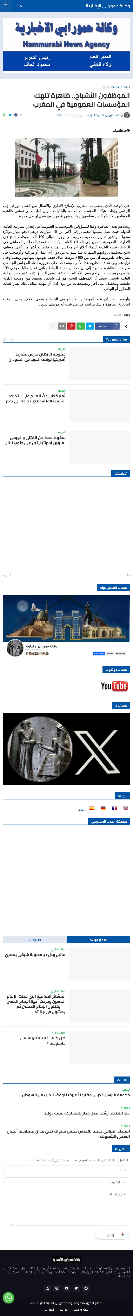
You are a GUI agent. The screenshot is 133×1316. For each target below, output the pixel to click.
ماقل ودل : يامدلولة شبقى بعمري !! (35, 957)
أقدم (8, 575)
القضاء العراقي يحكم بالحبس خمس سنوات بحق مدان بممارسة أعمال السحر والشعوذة (68, 1134)
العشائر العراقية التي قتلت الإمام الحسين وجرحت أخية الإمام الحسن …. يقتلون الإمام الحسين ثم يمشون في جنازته (36, 1004)
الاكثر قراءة (98, 940)
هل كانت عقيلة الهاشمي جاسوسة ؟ (43, 1040)
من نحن (63, 1310)
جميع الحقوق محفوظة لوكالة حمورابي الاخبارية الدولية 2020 (65, 1303)
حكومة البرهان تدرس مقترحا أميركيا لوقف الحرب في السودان (37, 357)
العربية (105, 87)
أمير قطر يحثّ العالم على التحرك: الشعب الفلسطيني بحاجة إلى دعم (36, 398)
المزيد (81, 809)
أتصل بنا (49, 1310)
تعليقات (35, 940)
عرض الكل (8, 339)
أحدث (125, 575)
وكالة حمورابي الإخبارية (108, 6)
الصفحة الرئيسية (120, 87)
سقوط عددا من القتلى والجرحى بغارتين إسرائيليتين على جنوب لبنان (35, 440)
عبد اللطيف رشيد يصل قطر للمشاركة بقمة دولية (87, 1113)
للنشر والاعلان (80, 1310)
